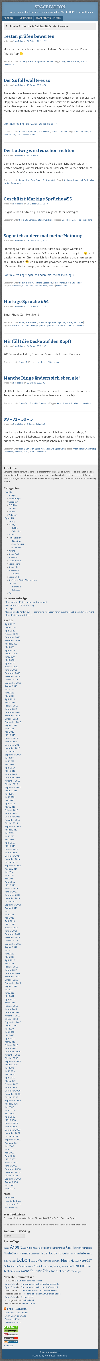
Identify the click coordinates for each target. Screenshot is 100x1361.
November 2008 (13, 1094)
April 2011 (10, 999)
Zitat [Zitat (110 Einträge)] (52, 1271)
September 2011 (13, 983)
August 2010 (11, 1025)
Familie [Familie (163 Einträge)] (71, 1247)
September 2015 (13, 826)
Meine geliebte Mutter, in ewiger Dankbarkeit (26, 602)
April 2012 (10, 960)
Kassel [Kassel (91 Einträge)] (12, 1260)
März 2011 (10, 1002)
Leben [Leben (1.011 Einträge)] (23, 1259)
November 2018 (12, 715)
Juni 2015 (9, 836)
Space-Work (50, 180)
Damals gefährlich (13, 1319)
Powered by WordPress (43, 1355)
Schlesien (30, 449)
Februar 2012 (11, 966)
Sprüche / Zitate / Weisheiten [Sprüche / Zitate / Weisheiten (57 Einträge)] (58, 1266)
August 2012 (11, 947)
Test (82, 61)
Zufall (18, 134)
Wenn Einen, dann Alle (15, 1315)
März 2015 (10, 846)
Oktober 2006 (11, 1175)
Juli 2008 (9, 1107)
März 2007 (10, 1159)
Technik (50, 61)
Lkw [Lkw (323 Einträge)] (38, 1260)
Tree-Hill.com (16, 1308)
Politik (15, 528)
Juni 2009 (10, 1071)
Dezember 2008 (13, 1090)
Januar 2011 (11, 1009)
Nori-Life (8, 492)
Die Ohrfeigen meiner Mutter (28, 1280)
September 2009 (13, 1061)
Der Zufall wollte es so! (28, 80)
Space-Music (15, 567)
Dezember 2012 (12, 934)
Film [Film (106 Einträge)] (78, 1247)
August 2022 (11, 627)
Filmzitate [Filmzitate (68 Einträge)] (87, 1247)
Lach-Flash (84, 180)
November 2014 (12, 859)
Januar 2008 (11, 1126)
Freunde (79, 131)
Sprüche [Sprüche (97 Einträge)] (39, 1266)
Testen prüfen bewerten (29, 36)
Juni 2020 (10, 656)
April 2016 (10, 803)
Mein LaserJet (28, 1303)
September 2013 (13, 904)
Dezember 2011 (12, 973)
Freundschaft (15, 285)
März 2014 (10, 885)
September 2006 (13, 1178)
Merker (12, 511)
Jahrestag (19, 451)
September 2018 (13, 722)
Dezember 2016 (12, 777)
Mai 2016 (9, 800)
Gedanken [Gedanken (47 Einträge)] (35, 1254)
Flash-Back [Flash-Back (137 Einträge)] (11, 1253)
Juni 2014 (9, 875)
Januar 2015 (11, 852)
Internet (76, 61)
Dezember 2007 (12, 1129)
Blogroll (9, 18)
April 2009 (10, 1077)
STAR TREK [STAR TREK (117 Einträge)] (79, 1266)
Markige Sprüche (85, 220)
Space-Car (13, 557)
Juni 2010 (10, 1032)
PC (91, 131)
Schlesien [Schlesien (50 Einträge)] (30, 1266)
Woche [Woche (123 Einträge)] (25, 1271)
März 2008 (10, 1120)
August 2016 (11, 790)
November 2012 (12, 937)
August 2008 (11, 1103)
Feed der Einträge (13, 1201)
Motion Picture (15, 537)
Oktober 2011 (11, 979)
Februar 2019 (11, 705)
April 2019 (10, 699)
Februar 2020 (11, 666)
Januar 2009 (11, 1087)
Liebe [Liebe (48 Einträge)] (33, 1261)
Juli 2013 (9, 911)
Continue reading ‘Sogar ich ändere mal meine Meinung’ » (39, 275)
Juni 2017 (9, 761)
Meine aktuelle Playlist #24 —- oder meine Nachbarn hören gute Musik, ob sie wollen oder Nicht (49, 611)
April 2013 (10, 921)
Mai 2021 (9, 647)
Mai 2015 (9, 839)
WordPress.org (11, 1207)
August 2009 (11, 1064)
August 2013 (11, 908)
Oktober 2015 (11, 823)
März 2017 (10, 771)
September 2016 (13, 787)
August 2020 (11, 653)
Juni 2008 (10, 1110)
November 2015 (12, 820)
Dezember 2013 (12, 895)
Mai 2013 (9, 917)
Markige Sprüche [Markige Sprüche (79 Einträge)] (52, 1260)
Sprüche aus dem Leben (56, 325)
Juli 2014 (9, 872)
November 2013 (12, 898)
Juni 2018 (10, 728)
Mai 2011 (9, 996)
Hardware (23, 131)
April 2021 (10, 650)
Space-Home (14, 563)
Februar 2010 (11, 1045)
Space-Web (41, 61)
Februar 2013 (11, 927)
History (12, 524)
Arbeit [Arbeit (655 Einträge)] (16, 1247)
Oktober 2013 (11, 901)
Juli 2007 (9, 1146)
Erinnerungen (15, 498)
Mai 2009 (10, 1074)
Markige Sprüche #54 (26, 301)
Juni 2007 (10, 1149)
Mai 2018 (9, 731)
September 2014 (13, 865)
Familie (82, 449)
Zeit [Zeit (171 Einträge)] (45, 1271)
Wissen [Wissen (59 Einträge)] (17, 1271)
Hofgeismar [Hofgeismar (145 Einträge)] (66, 1253)
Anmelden (10, 1197)
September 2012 (13, 943)
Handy (25, 285)
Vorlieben (13, 514)
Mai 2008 (10, 1113)
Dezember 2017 (12, 744)
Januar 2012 (11, 970)
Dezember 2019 (12, 673)
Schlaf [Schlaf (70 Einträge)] (22, 1266)
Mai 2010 (9, 1035)
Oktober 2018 (11, 718)
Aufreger (12, 495)
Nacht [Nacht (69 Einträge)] (83, 1260)
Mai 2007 (9, 1152)
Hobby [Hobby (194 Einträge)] (52, 1253)
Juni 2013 (9, 914)
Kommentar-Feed (13, 1204)
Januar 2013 (11, 930)
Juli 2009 (9, 1067)
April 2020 (10, 663)
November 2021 (12, 640)
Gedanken (13, 501)
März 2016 (10, 806)
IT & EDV (13, 505)
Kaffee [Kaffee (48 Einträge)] (6, 1261)
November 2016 (12, 780)
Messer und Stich (13, 1322)
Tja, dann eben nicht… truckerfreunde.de (40, 1284)
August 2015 (11, 829)
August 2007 (11, 1143)
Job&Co (12, 508)
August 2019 (11, 686)
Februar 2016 (11, 810)
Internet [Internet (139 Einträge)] (86, 1253)
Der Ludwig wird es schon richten (39, 150)
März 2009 (10, 1081)
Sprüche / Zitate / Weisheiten (41, 220)
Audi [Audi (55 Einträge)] (24, 1248)
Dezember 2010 (12, 1012)
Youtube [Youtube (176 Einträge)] (36, 1271)
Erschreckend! (27, 1297)
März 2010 (10, 1041)
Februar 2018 (11, 738)
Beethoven (68, 180)
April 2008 (10, 1116)
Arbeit (59, 403)
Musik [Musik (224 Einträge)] (65, 1260)
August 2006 (11, 1182)
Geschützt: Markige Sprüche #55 (38, 199)
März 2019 (10, 702)
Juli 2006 (9, 1185)
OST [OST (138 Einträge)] (89, 1261)
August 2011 (11, 986)
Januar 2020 (11, 669)
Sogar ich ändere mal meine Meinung (43, 235)
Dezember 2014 (12, 855)
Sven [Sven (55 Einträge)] (89, 1266)
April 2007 (10, 1156)
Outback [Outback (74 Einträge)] (8, 1266)
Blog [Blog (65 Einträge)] (42, 1247)
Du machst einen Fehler (16, 1312)
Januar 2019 (11, 709)
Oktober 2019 (11, 679)
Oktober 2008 (11, 1097)
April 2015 (10, 842)
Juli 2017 (9, 758)
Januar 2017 (11, 774)
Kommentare (16, 183)
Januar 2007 (11, 1165)
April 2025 (10, 624)
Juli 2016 (9, 793)
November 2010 (12, 1015)
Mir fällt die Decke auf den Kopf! (37, 341)
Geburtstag (91, 449)
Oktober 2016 (11, 784)
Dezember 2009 (13, 1051)
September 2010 (13, 1022)
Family (22, 449)
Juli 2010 (9, 1028)
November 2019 (12, 676)
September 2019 (13, 682)
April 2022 (10, 630)
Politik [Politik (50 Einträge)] (15, 1266)
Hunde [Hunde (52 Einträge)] (77, 1253)
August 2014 (11, 868)
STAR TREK (17, 547)
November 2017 (12, 748)
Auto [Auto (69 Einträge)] (29, 1247)
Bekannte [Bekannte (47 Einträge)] (36, 1248)
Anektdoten (9, 1345)
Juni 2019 (9, 692)
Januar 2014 (11, 891)
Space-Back (33, 131)
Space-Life (32, 61)
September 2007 (13, 1139)
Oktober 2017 (11, 751)
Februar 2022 (11, 634)
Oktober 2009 (11, 1058)
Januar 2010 (11, 1048)
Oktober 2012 (11, 940)
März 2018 (10, 735)
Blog (64, 61)
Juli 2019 (9, 689)
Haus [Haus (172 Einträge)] (43, 1253)
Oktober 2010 (11, 1019)
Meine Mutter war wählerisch (18, 615)
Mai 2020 (10, 660)
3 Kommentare (29, 134)
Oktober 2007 (11, 1136)
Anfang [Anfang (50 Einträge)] (6, 1248)
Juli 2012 (9, 950)
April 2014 (10, 882)
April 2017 (10, 767)
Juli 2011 (9, 989)
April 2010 (10, 1038)
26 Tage (9, 608)
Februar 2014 (11, 888)
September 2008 (13, 1100)
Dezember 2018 (12, 712)
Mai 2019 (9, 696)
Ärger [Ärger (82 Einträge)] (78, 1271)
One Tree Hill (18, 544)
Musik (6, 183)
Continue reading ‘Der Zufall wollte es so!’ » (30, 123)
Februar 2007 (11, 1162)
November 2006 (13, 1172)
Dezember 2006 (13, 1169)
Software (22, 61)
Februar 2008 (12, 1123)
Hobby (22, 180)
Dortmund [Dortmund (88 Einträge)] (59, 1247)
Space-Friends (44, 131)
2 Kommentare (54, 362)
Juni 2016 (10, 797)
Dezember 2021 (12, 637)
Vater (32, 451)
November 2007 (12, 1133)
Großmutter (8, 451)
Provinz (12, 550)
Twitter (15, 573)
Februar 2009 (11, 1084)
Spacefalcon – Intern (48, 18)
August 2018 (11, 725)
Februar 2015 (11, 849)
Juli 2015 (9, 833)
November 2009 (12, 1054)
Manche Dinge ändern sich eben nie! (42, 378)
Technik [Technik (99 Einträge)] (8, 1271)
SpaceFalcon (50, 6)
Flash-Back (67, 403)
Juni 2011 (9, 992)
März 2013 (10, 924)
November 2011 (12, 976)
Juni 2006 (10, 1188)
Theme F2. (62, 1355)
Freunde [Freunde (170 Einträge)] (24, 1253)
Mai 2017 (9, 764)
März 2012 (10, 963)
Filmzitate (17, 541)
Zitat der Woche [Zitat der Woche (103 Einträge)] (65, 1271)
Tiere (11, 593)
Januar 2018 (11, 741)
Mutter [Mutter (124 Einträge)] (75, 1260)
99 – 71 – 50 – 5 (18, 419)
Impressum (25, 18)
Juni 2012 (9, 953)
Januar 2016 (11, 813)
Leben (86, 131)
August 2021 (11, 643)
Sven (6, 134)
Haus (38, 362)
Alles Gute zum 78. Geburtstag (19, 605)
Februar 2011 (11, 1005)
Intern (69, 61)
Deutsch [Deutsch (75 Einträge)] (49, 1247)
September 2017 (13, 754)
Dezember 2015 (12, 816)
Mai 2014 (9, 878)
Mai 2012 (9, 957)
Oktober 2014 (11, 862)
